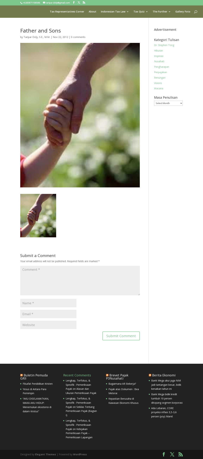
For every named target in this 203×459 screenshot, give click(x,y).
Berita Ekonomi (164, 375)
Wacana (158, 88)
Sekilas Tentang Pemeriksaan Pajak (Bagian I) (81, 411)
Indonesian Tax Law (113, 11)
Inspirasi (158, 56)
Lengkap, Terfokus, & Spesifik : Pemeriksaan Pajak (78, 385)
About (92, 11)
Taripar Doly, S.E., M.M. (37, 37)
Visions (158, 83)
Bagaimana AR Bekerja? (122, 383)
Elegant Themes (45, 454)
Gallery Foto (182, 11)
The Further (160, 11)
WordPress (80, 454)
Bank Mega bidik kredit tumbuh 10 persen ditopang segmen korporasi (167, 398)
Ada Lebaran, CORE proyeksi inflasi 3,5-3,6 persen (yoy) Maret (164, 412)
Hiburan (158, 50)
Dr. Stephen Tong (164, 45)
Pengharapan (161, 66)
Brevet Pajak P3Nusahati (117, 376)
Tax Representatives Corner (67, 11)
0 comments (78, 37)
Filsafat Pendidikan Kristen (38, 383)
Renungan (159, 77)
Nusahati (159, 61)
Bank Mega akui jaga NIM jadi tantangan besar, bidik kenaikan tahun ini (166, 385)
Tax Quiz (139, 11)
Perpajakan (160, 72)
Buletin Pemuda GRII (34, 376)
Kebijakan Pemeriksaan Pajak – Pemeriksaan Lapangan (79, 433)
